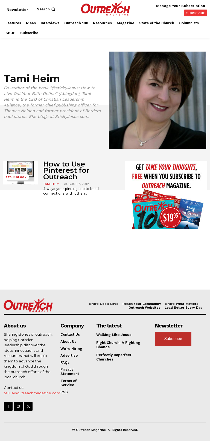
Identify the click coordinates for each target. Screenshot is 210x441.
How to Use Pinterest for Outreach (66, 170)
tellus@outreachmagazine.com (32, 393)
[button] (46, 9)
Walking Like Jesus (113, 335)
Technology (16, 177)
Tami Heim (51, 184)
